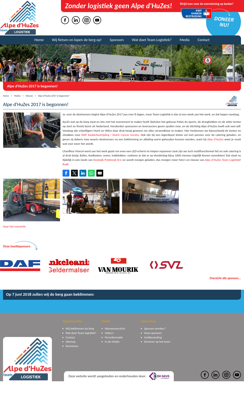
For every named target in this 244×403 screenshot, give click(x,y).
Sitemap (71, 341)
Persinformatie (114, 337)
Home (39, 39)
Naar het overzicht (14, 226)
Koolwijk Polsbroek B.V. (107, 160)
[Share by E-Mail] (99, 173)
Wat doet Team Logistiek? (152, 39)
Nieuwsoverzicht (115, 328)
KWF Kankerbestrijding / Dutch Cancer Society (110, 135)
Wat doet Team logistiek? (81, 333)
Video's (109, 333)
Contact (204, 39)
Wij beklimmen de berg (80, 328)
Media (184, 39)
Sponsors (117, 39)
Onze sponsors (153, 333)
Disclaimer (72, 346)
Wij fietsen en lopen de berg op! (77, 39)
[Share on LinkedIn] (82, 173)
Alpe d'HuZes (215, 139)
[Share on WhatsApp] (91, 173)
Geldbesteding (153, 337)
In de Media (112, 341)
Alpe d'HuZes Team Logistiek (222, 160)
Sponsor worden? (155, 328)
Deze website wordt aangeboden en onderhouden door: (118, 376)
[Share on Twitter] (74, 173)
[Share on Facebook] (66, 173)
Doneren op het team (157, 341)
